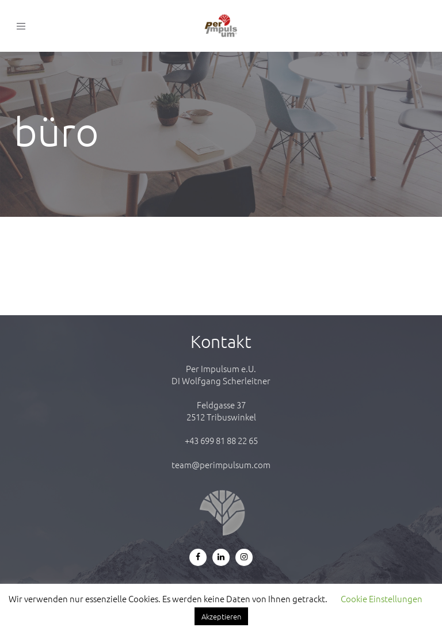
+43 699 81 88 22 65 (221, 440)
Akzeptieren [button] (221, 616)
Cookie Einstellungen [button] (381, 598)
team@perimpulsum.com (221, 464)
